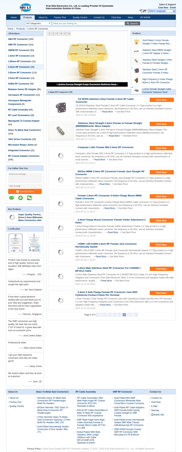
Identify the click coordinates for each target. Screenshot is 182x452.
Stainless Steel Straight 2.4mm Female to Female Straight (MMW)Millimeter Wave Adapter (157, 62)
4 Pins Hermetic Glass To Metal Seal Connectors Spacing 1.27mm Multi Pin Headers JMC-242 (53, 420)
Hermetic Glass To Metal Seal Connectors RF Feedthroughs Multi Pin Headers (51, 401)
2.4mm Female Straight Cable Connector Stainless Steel (87, 84)
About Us (42, 17)
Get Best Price (123, 111)
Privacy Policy (34, 448)
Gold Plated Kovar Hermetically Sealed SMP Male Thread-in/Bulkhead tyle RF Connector (129, 422)
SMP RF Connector (18, 44)
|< (98, 314)
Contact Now (25, 191)
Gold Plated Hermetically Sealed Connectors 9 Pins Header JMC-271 (53, 429)
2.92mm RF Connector (19, 72)
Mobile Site (157, 414)
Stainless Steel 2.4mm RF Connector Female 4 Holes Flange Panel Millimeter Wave (156, 71)
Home (14, 17)
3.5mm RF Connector (19, 78)
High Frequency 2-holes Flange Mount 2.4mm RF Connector (157, 81)
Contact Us (99, 17)
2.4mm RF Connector (19, 67)
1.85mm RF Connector (19, 61)
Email (173, 7)
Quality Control (80, 17)
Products (27, 17)
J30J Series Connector (19, 139)
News (130, 17)
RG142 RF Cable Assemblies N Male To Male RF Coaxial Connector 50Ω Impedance (92, 413)
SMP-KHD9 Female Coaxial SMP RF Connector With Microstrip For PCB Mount (127, 432)
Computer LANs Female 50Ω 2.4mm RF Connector (106, 147)
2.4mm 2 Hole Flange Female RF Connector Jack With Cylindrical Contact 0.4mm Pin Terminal (106, 293)
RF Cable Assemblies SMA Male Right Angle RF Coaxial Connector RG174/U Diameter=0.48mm (91, 402)
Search (134, 23)
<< (104, 314)
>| (136, 314)
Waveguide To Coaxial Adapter (24, 121)
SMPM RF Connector (19, 50)
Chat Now (163, 7)
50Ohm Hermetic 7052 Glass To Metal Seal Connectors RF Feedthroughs (52, 410)
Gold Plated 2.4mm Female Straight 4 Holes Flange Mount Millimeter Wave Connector (157, 42)
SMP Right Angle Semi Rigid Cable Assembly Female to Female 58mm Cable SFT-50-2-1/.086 (91, 423)
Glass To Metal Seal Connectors (24, 130)
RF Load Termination (19, 115)
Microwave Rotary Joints (21, 145)
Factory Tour (60, 17)
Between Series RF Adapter (22, 89)
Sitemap (155, 410)
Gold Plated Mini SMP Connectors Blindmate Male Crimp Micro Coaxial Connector (129, 401)
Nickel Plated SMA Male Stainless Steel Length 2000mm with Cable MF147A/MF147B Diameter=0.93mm (88, 437)
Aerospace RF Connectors (21, 95)
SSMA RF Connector (18, 84)
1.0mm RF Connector (19, 56)
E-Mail (154, 406)
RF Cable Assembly (18, 109)
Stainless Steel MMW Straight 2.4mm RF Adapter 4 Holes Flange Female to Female (156, 52)
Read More (107, 111)
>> (130, 314)
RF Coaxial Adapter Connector (24, 156)
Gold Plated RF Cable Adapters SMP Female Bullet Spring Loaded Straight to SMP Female (129, 411)
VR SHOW (145, 17)
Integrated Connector (19, 150)
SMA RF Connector (18, 39)
